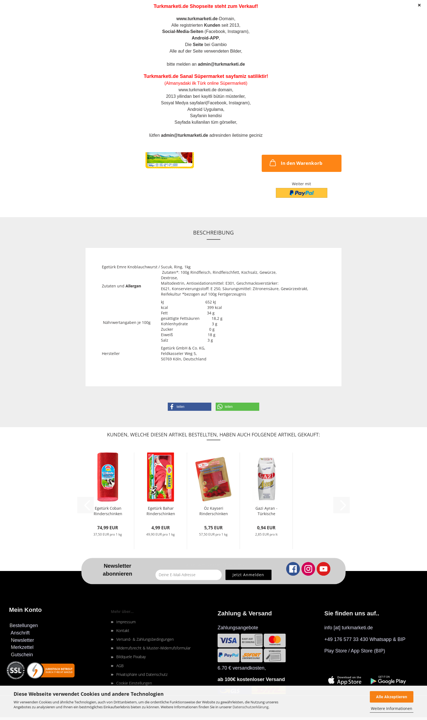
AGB (120, 665)
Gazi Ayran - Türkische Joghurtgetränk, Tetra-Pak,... (266, 510)
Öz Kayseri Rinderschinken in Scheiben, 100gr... (213, 510)
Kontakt (122, 630)
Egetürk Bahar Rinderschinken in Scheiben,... (161, 510)
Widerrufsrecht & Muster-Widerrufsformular (153, 648)
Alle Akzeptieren (391, 696)
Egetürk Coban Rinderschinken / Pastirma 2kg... (108, 510)
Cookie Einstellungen (134, 683)
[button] (189, 407)
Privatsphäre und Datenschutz (141, 674)
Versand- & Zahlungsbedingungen (145, 639)
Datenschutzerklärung (251, 706)
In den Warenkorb (295, 162)
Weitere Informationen (391, 708)
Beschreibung (213, 232)
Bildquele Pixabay (131, 656)
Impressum (126, 621)
